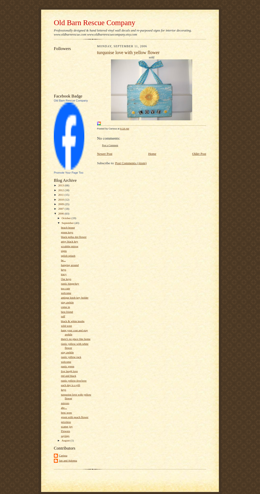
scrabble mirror (69, 246)
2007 (61, 208)
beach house (68, 227)
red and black (68, 375)
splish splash (68, 255)
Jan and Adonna (68, 460)
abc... (64, 407)
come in (65, 306)
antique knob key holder (74, 297)
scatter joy (67, 426)
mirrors (65, 403)
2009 (61, 204)
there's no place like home (75, 338)
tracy (64, 274)
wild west (66, 325)
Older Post (199, 154)
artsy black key (69, 241)
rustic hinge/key (70, 283)
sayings (65, 435)
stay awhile (67, 302)
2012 (61, 190)
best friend (67, 311)
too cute (65, 288)
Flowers (65, 431)
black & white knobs (73, 321)
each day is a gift (70, 385)
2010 (61, 199)
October (67, 218)
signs (64, 250)
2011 (61, 194)
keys (63, 269)
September (68, 222)
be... (63, 260)
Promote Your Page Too (68, 172)
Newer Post (104, 154)
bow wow (66, 412)
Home (152, 154)
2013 (61, 185)
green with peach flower (74, 417)
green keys (67, 232)
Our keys (66, 279)
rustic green (67, 366)
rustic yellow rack (71, 356)
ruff (63, 316)
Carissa (63, 455)
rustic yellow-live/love (74, 380)
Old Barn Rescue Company (94, 23)
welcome (66, 292)
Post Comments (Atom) (131, 163)
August (66, 440)
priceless (66, 421)
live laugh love (69, 371)
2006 (61, 213)
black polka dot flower (74, 236)
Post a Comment (110, 145)
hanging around (70, 265)
